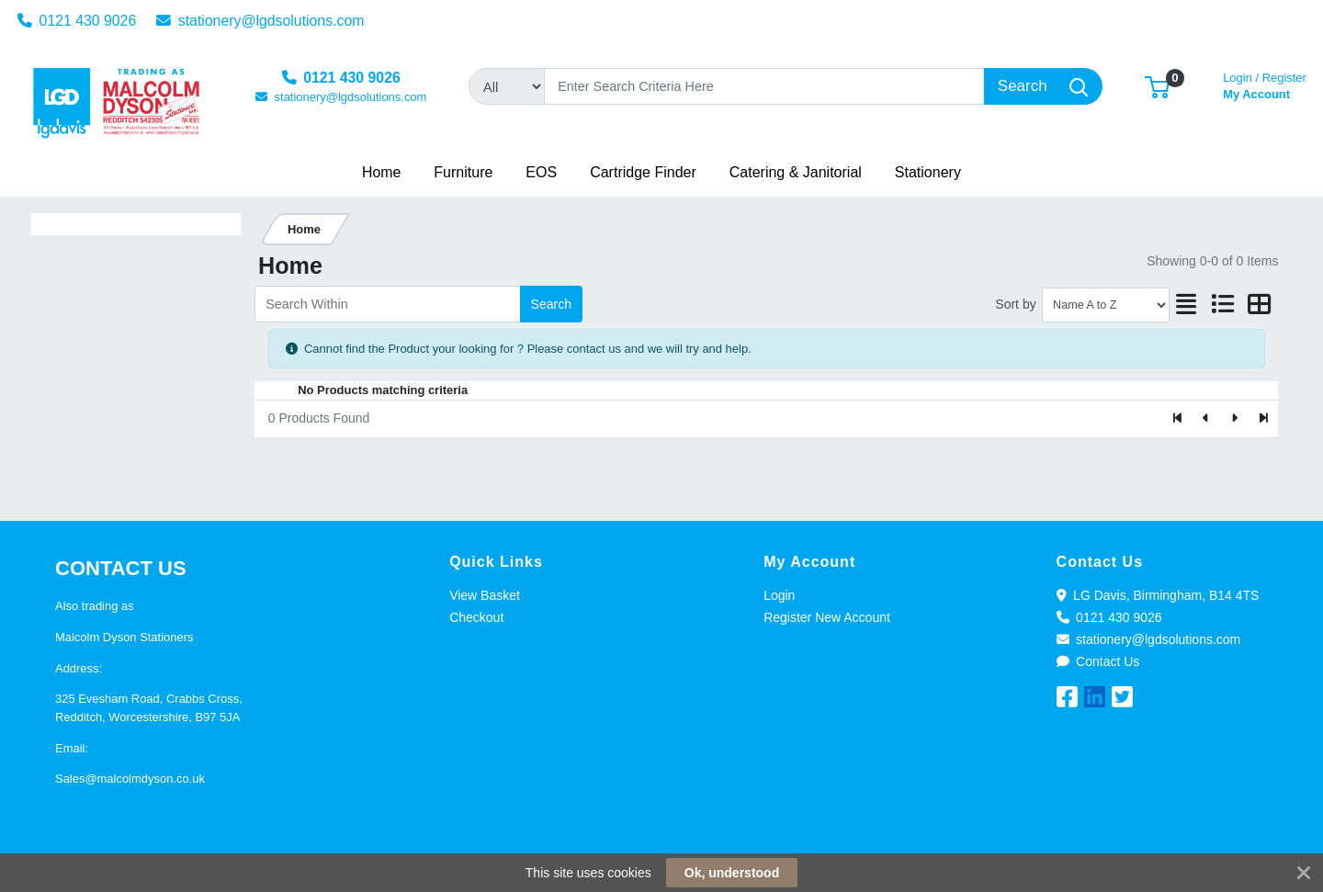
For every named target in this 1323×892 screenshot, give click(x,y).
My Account (1264, 84)
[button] (1157, 86)
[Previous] (1207, 419)
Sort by (1015, 304)
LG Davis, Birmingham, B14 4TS (1158, 595)
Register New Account (826, 617)
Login (779, 595)
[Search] (765, 86)
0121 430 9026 (77, 20)
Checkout (476, 617)
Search (551, 304)
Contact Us (1098, 661)
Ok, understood (731, 872)
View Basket (484, 595)
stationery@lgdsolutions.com (260, 20)
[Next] (1234, 419)
